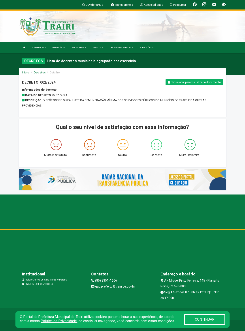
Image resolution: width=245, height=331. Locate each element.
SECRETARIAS (79, 48)
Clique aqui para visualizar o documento (194, 82)
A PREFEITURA (39, 48)
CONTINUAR (204, 319)
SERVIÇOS (97, 48)
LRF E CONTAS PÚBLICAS (121, 48)
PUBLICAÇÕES (146, 48)
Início (25, 72)
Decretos (40, 72)
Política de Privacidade (59, 321)
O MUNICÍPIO (59, 48)
